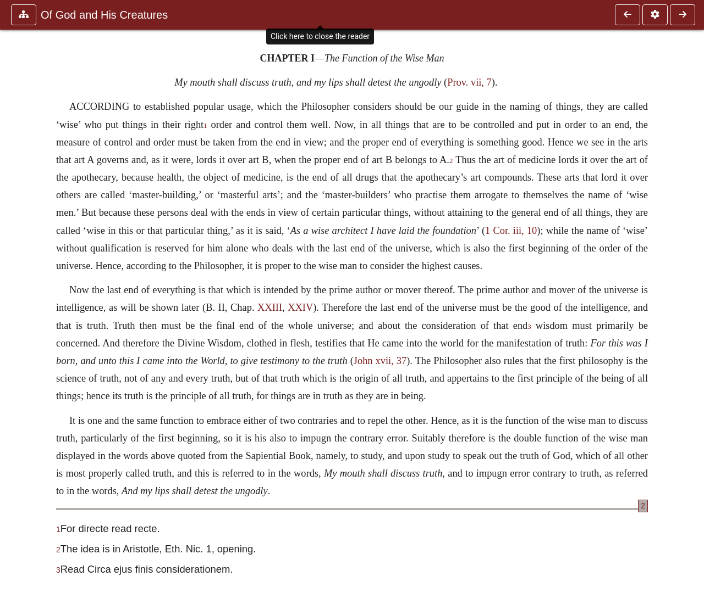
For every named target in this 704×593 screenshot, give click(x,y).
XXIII (269, 307)
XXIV (300, 307)
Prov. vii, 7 (469, 82)
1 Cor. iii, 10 (511, 230)
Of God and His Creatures (104, 15)
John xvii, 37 (380, 360)
